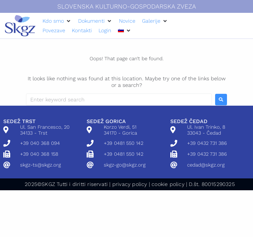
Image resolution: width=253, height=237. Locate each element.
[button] (57, 21)
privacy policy (129, 184)
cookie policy (168, 184)
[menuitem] (121, 30)
